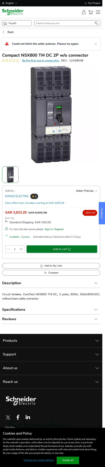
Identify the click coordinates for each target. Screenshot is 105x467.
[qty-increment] (21, 249)
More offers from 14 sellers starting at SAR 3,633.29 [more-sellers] (34, 203)
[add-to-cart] (62, 249)
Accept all (68, 460)
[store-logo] (13, 12)
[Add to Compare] (51, 273)
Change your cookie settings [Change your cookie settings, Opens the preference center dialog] (39, 460)
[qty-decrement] (8, 249)
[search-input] (65, 23)
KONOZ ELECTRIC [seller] (17, 196)
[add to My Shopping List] (51, 266)
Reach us (10, 381)
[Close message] (95, 43)
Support (9, 354)
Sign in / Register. (54, 229)
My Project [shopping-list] (92, 3)
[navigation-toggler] (98, 12)
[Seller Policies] (86, 191)
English (9, 3)
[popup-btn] (17, 23)
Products (10, 340)
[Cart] (91, 12)
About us (10, 368)
